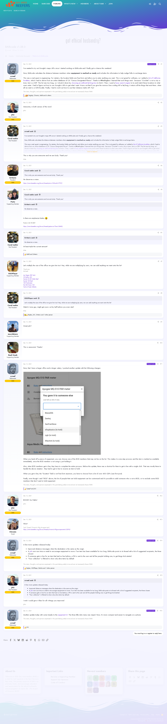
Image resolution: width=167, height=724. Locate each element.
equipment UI (62, 615)
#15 (161, 575)
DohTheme (161, 721)
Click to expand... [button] (93, 152)
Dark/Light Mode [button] (10, 715)
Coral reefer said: (31, 171)
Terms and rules (133, 715)
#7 (161, 261)
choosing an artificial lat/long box (84, 83)
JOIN (111, 3)
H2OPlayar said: (30, 298)
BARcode (46, 3)
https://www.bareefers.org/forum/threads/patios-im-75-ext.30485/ (43, 226)
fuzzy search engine (123, 83)
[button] (77, 3)
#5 (161, 189)
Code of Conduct (58, 682)
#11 (161, 364)
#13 (161, 519)
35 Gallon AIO (27, 277)
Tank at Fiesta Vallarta (29, 287)
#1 (161, 64)
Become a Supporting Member (63, 676)
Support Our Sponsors (59, 679)
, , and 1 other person (40, 315)
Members (85, 3)
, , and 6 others (39, 95)
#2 (161, 102)
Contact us (123, 715)
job (31, 551)
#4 (161, 166)
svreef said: (28, 131)
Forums (57, 3)
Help (152, 715)
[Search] (159, 3)
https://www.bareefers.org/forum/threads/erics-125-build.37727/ (42, 183)
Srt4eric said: (29, 204)
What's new (69, 3)
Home (35, 3)
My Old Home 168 (28, 285)
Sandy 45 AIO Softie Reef (30, 279)
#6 (161, 233)
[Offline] (9, 65)
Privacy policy (145, 715)
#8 (161, 293)
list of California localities (141, 144)
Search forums (19, 11)
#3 (161, 126)
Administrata (152, 721)
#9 (161, 322)
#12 (161, 496)
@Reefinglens (105, 80)
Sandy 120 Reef (28, 281)
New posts (7, 11)
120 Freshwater (27, 283)
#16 (161, 611)
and (31, 254)
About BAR (99, 3)
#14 (161, 540)
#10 (161, 343)
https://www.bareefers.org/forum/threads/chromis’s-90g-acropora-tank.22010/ (46, 529)
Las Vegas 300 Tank (29, 275)
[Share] (158, 64)
